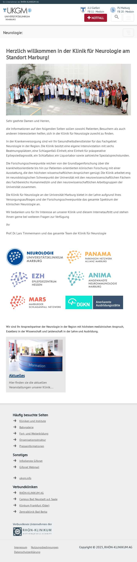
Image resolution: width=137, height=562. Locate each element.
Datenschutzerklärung (27, 552)
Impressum (20, 547)
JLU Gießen (94, 7)
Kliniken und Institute (32, 421)
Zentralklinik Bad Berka (33, 511)
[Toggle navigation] (116, 18)
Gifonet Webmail (29, 467)
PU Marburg (123, 7)
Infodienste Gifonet (31, 461)
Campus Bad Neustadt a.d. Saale (38, 499)
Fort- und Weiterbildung (33, 433)
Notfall (98, 18)
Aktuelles (17, 375)
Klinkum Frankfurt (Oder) (34, 505)
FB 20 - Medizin (125, 11)
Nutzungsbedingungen (44, 547)
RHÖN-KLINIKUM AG (31, 493)
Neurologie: (13, 32)
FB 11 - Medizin (96, 11)
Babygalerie (26, 427)
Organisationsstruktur (32, 440)
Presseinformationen (31, 446)
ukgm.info (25, 478)
